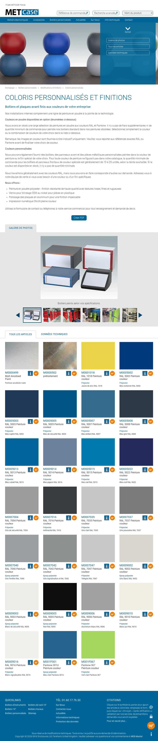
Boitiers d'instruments (15, 705)
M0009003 (11, 613)
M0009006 (88, 613)
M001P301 (50, 661)
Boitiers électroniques (17, 20)
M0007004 (11, 517)
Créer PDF (79, 217)
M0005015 (88, 469)
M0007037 (126, 517)
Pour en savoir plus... (117, 721)
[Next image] (140, 315)
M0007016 (49, 517)
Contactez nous (63, 709)
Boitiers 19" (10, 709)
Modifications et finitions (51, 88)
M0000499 (11, 372)
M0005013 (11, 469)
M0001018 (88, 372)
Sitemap (32, 713)
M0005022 (126, 469)
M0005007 (88, 420)
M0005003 (11, 420)
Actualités (81, 20)
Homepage (9, 88)
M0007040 (11, 565)
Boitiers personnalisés (60, 20)
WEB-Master (137, 736)
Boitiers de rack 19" (37, 705)
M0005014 (49, 469)
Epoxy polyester (12, 575)
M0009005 (49, 613)
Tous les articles (115, 46)
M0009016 (11, 661)
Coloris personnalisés (74, 88)
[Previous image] (17, 315)
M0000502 (49, 372)
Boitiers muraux (35, 709)
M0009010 (126, 613)
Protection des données (67, 721)
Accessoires (39, 20)
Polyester (85, 383)
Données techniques (117, 52)
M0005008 (126, 420)
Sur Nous (60, 705)
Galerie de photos (116, 40)
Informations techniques (67, 717)
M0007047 (88, 565)
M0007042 (49, 565)
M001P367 (88, 661)
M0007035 (88, 517)
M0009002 (126, 565)
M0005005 (49, 420)
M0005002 (126, 372)
